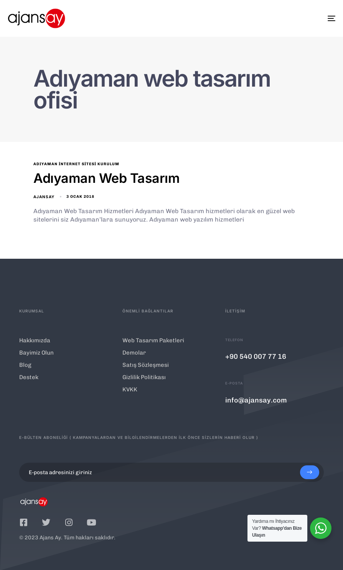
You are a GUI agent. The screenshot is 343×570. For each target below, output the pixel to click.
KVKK (129, 389)
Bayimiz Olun (36, 352)
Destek (28, 377)
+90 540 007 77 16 (255, 356)
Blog (25, 364)
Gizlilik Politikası (144, 377)
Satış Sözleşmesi (145, 364)
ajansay (43, 196)
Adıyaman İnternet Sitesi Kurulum (76, 164)
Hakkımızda (34, 340)
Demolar (134, 352)
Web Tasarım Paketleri (153, 340)
